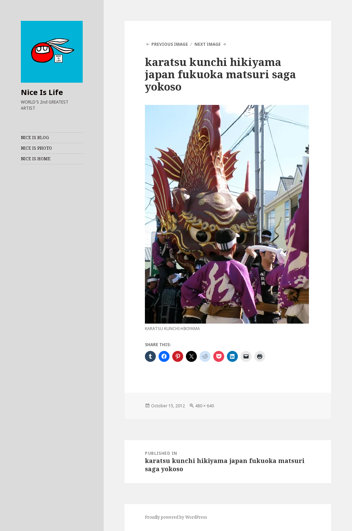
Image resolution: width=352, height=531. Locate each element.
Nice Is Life (42, 92)
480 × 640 (204, 406)
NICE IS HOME (36, 159)
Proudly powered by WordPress (176, 517)
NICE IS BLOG (35, 137)
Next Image (207, 44)
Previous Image (169, 44)
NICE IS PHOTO (36, 148)
